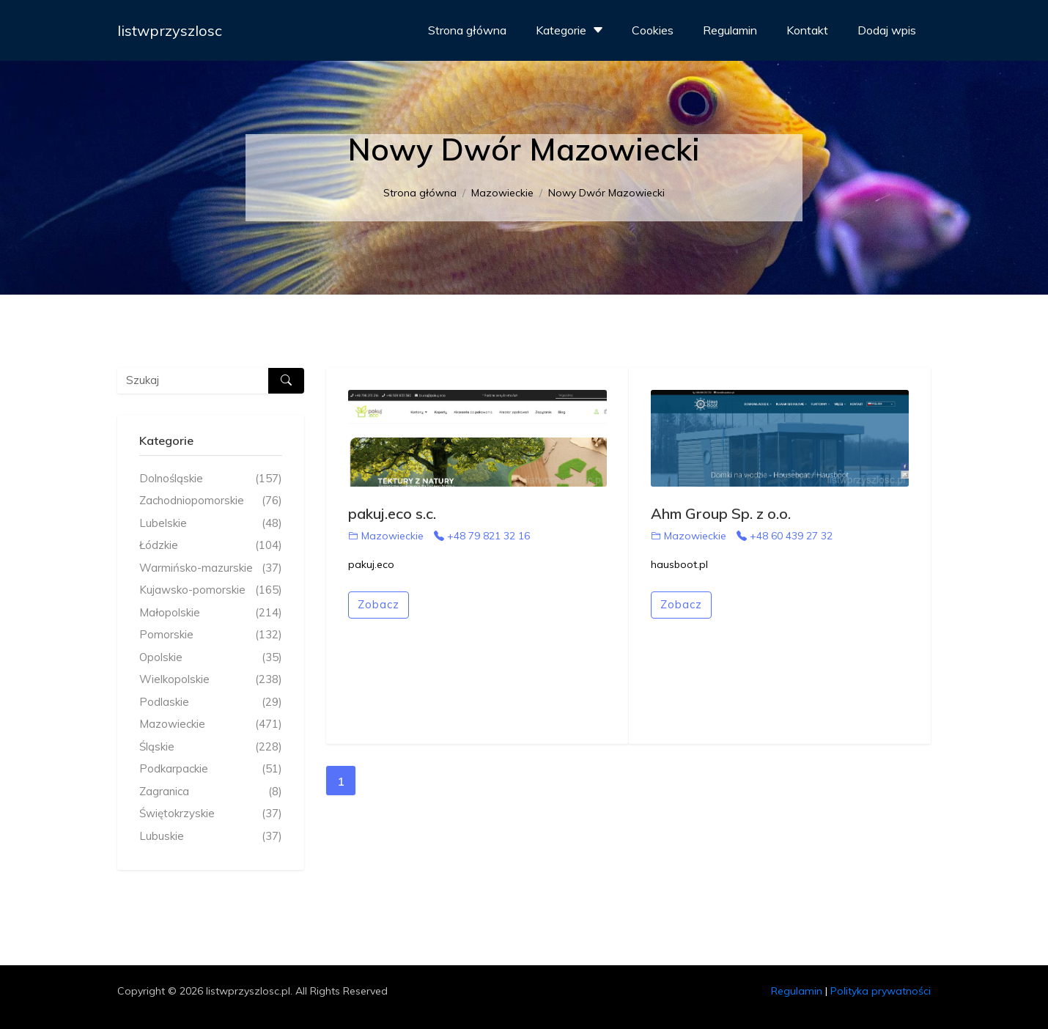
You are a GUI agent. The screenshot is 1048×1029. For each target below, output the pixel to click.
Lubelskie (210, 523)
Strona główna (467, 30)
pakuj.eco (371, 564)
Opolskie (210, 657)
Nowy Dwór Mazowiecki (606, 192)
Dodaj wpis (886, 30)
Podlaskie (210, 702)
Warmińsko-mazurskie (210, 568)
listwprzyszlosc (169, 30)
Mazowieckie (502, 192)
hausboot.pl (679, 564)
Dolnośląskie (210, 479)
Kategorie (571, 30)
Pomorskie (210, 635)
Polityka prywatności (880, 990)
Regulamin (730, 30)
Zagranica (210, 791)
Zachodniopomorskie (210, 501)
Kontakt (807, 30)
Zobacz (378, 604)
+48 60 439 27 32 (785, 535)
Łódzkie (210, 545)
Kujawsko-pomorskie (210, 590)
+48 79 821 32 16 (482, 535)
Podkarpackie (210, 769)
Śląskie (210, 747)
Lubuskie (210, 836)
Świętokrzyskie (210, 813)
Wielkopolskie (210, 679)
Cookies (653, 30)
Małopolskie (210, 613)
